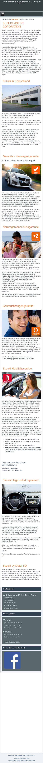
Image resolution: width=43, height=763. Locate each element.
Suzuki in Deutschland (16, 81)
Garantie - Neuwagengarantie (21, 156)
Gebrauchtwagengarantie (18, 305)
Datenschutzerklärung (21, 758)
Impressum (30, 755)
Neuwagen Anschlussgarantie (21, 226)
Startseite (14, 19)
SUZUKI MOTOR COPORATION (13, 25)
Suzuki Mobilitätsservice (17, 368)
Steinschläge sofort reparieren (21, 480)
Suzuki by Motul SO (15, 565)
